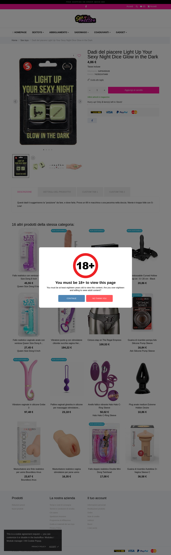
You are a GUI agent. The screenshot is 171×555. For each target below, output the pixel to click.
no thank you (99, 298)
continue (71, 298)
